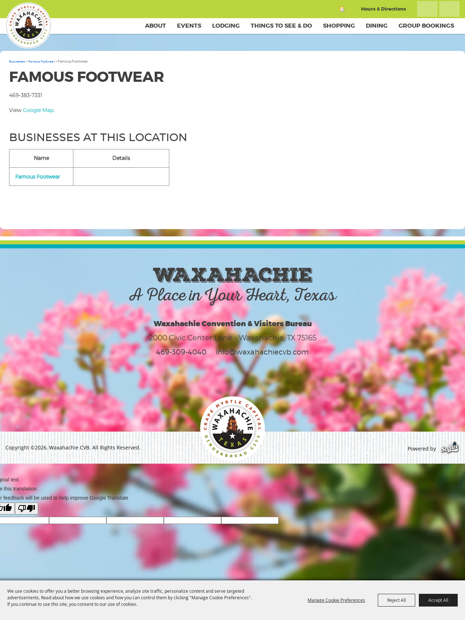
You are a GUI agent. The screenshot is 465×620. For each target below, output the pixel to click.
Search (427, 9)
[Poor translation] (26, 509)
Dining (377, 25)
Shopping (339, 25)
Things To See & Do (281, 25)
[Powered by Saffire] (450, 448)
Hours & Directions (383, 9)
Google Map (38, 110)
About (155, 25)
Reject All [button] (396, 600)
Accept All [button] (438, 600)
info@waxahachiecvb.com (262, 352)
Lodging (226, 25)
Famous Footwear (41, 61)
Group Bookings (426, 25)
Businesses (17, 61)
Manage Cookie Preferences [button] (336, 600)
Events (189, 25)
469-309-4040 (181, 352)
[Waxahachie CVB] (28, 25)
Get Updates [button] (449, 9)
